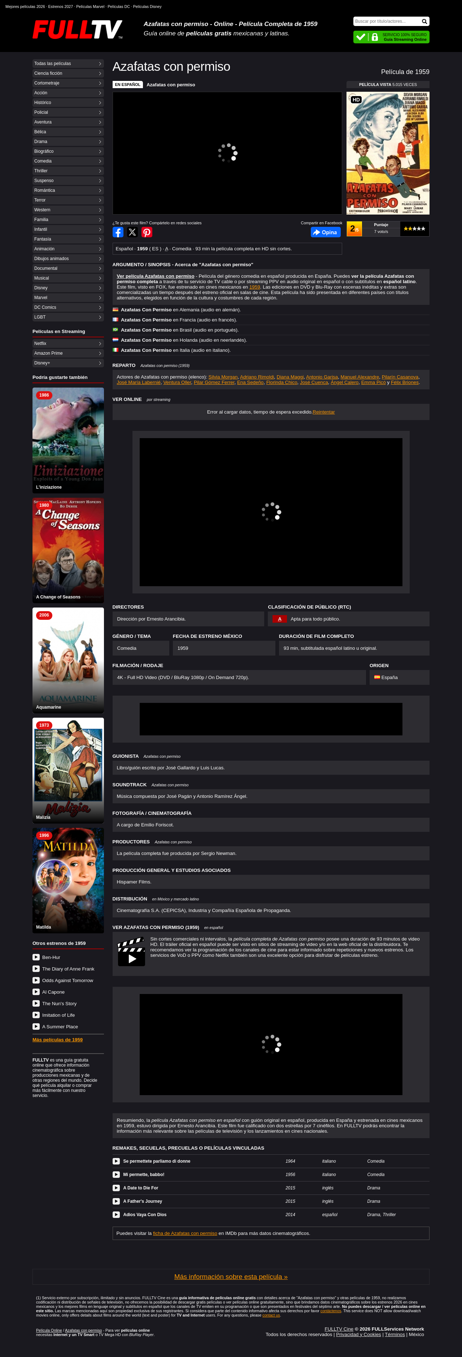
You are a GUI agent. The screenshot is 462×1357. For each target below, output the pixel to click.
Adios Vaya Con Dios (145, 1214)
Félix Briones (405, 382)
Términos (395, 1334)
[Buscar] (391, 21)
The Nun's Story (59, 1003)
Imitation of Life (58, 1015)
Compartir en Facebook (118, 232)
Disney (41, 287)
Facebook (326, 232)
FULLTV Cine (338, 1329)
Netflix (40, 343)
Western (42, 209)
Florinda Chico (281, 382)
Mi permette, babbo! (144, 1174)
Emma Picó (373, 382)
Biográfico (43, 151)
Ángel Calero (344, 382)
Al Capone (53, 992)
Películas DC (119, 6)
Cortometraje (46, 83)
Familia (41, 219)
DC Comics (45, 307)
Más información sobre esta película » (231, 1276)
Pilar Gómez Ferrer (214, 382)
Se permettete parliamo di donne (157, 1161)
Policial (41, 112)
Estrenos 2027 (60, 6)
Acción (40, 92)
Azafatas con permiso (171, 84)
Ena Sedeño (250, 382)
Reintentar (324, 412)
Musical (41, 278)
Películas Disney (147, 6)
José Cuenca (314, 382)
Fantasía (42, 239)
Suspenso (43, 180)
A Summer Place (60, 1026)
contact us (271, 1315)
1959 (254, 287)
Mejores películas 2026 (25, 6)
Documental (45, 268)
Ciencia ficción (48, 73)
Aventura (43, 122)
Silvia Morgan (223, 377)
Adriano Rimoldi (257, 377)
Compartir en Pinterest (146, 232)
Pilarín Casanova (400, 377)
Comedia (43, 161)
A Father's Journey (142, 1201)
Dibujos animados (51, 258)
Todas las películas (52, 63)
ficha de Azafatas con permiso (185, 1233)
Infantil (40, 229)
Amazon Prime (48, 353)
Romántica (44, 190)
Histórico (42, 102)
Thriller (41, 170)
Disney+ (42, 363)
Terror (39, 200)
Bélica (40, 131)
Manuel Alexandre (360, 377)
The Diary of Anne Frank (68, 969)
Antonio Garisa (322, 377)
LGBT (39, 317)
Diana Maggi (290, 377)
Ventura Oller (177, 382)
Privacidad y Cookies (358, 1334)
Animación (44, 248)
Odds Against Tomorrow (67, 980)
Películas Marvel (90, 6)
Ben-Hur (51, 957)
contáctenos (331, 1311)
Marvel (40, 297)
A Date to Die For (140, 1187)
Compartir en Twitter (132, 232)
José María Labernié (139, 382)
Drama (40, 141)
